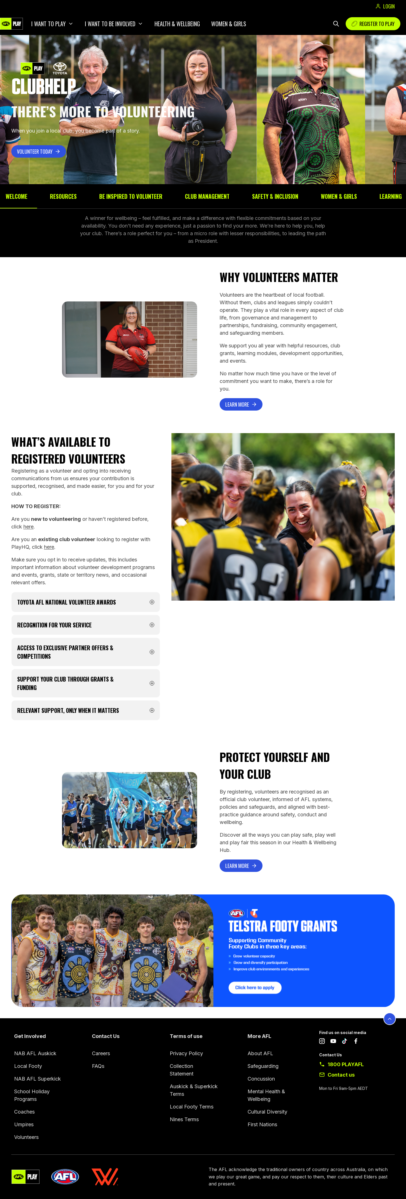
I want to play (48, 23)
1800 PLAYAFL (346, 1064)
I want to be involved (110, 23)
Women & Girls (228, 23)
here (28, 527)
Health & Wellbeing (177, 23)
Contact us (341, 1075)
